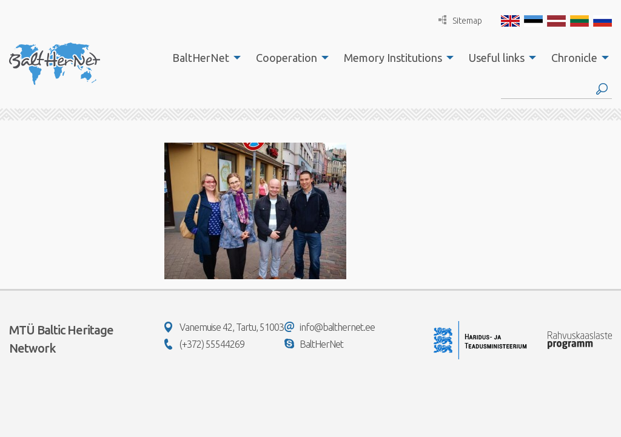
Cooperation (286, 58)
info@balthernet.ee (329, 327)
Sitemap (460, 20)
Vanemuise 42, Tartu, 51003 (224, 327)
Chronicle (574, 58)
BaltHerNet (200, 58)
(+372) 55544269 (204, 344)
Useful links (497, 58)
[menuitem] (203, 58)
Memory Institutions (393, 58)
